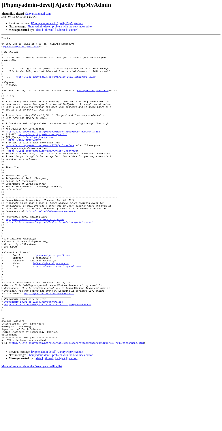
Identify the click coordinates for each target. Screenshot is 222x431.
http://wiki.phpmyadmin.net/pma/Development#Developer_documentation (53, 150)
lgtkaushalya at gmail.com (21, 48)
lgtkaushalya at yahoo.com (51, 308)
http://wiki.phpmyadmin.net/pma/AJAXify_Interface (40, 167)
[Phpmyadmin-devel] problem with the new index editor (60, 26)
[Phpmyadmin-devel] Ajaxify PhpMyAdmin (57, 23)
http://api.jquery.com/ (38, 157)
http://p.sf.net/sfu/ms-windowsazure (51, 246)
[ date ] (39, 29)
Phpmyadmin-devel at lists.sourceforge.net (35, 256)
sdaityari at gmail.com (38, 13)
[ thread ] (49, 29)
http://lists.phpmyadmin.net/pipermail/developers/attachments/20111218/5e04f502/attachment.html (77, 404)
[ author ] (72, 29)
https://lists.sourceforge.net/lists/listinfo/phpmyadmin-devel (49, 259)
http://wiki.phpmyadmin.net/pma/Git (43, 154)
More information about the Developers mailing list (31, 427)
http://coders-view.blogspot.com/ (58, 312)
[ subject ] (61, 29)
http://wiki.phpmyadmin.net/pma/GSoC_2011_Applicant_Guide (56, 85)
